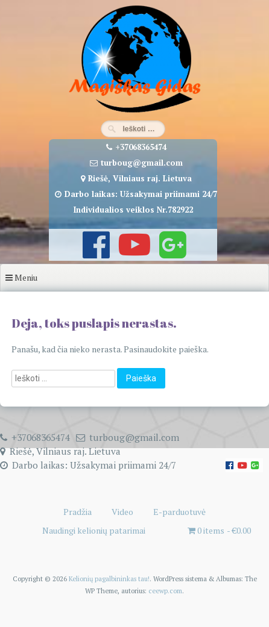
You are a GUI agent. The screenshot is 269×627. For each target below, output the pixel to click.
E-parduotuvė (179, 511)
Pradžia (77, 511)
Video (122, 511)
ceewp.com (165, 590)
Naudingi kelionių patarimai (93, 530)
